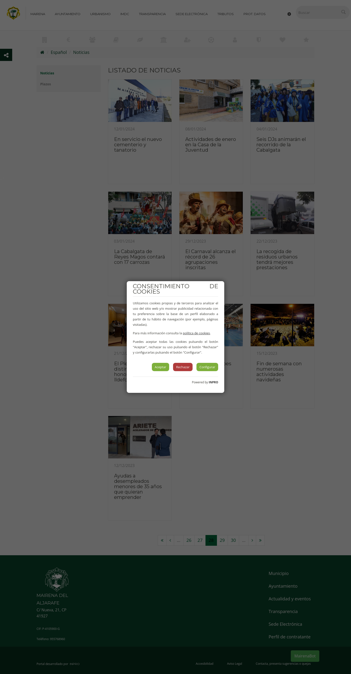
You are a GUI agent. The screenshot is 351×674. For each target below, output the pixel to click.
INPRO (213, 382)
